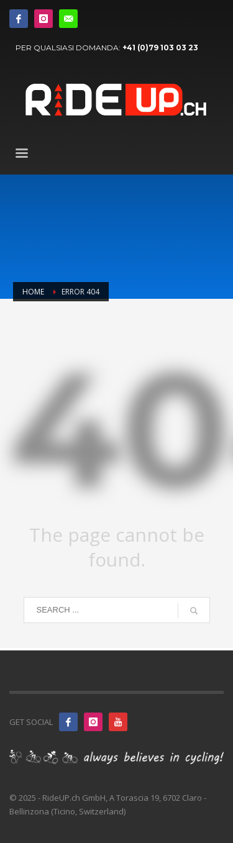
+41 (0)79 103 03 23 (160, 47)
